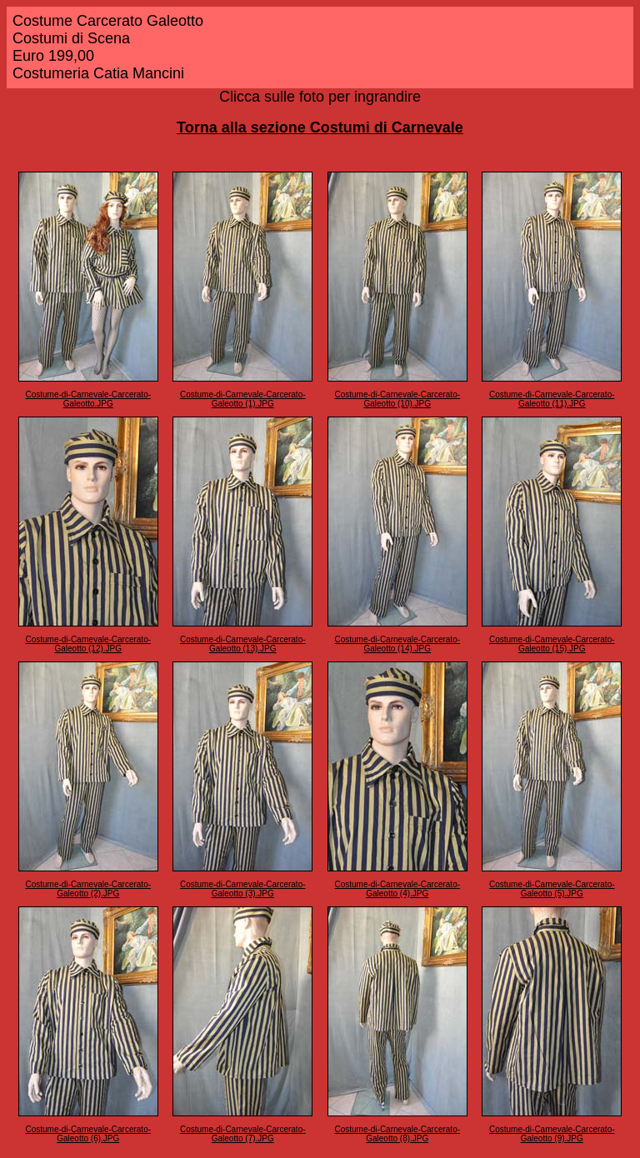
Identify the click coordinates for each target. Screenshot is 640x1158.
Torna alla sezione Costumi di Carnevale (320, 127)
